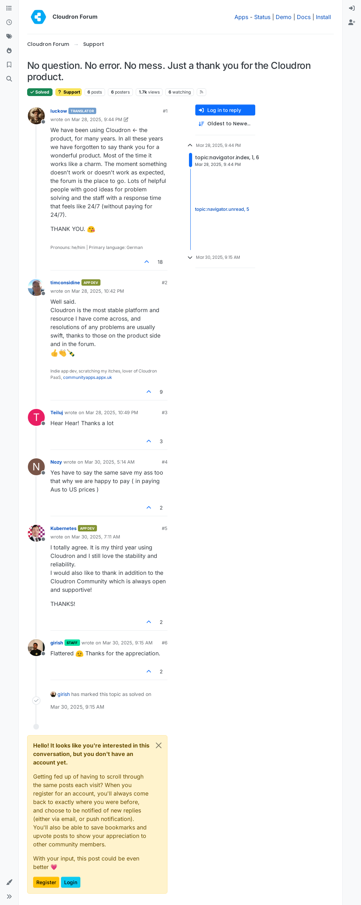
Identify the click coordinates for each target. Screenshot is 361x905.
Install (323, 16)
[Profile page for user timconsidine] (36, 287)
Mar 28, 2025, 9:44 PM (97, 119)
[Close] (158, 745)
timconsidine (65, 282)
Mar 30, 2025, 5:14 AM (110, 462)
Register (46, 882)
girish (56, 642)
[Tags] (9, 36)
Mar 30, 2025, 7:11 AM (96, 537)
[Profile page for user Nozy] (36, 466)
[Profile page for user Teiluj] (36, 417)
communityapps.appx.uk (87, 377)
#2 (164, 282)
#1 (165, 111)
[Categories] (9, 8)
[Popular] (9, 50)
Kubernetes (63, 528)
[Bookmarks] (9, 65)
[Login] (351, 8)
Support (68, 92)
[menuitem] (351, 8)
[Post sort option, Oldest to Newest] (225, 123)
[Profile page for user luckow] (36, 115)
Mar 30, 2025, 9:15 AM (128, 642)
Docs (304, 16)
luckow (58, 111)
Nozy (56, 462)
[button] (9, 882)
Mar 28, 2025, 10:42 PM (98, 291)
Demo (284, 16)
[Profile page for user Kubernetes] (36, 533)
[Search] (9, 79)
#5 (164, 528)
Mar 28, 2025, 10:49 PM (112, 412)
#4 (164, 462)
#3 (164, 412)
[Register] (351, 22)
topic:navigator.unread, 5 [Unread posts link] (222, 209)
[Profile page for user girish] (36, 647)
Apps (241, 16)
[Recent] (9, 22)
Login (70, 882)
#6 (164, 642)
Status (262, 16)
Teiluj (56, 412)
